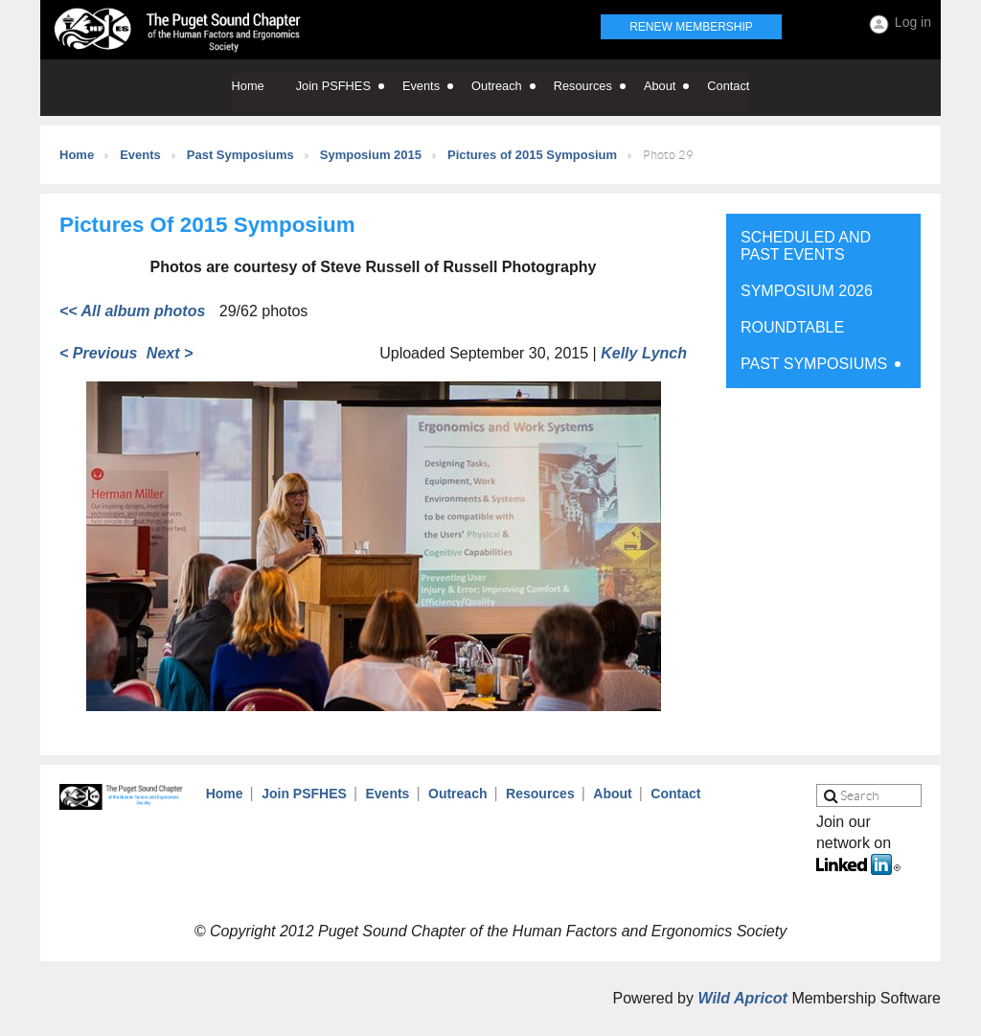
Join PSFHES (304, 793)
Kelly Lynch (644, 353)
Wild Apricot (742, 998)
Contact (675, 793)
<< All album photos (132, 311)
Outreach (457, 793)
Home (76, 155)
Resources (540, 793)
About (612, 793)
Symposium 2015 (371, 155)
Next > (170, 353)
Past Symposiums (240, 155)
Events (140, 155)
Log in (913, 22)
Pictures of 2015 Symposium (532, 155)
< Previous (98, 353)
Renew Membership (691, 27)
